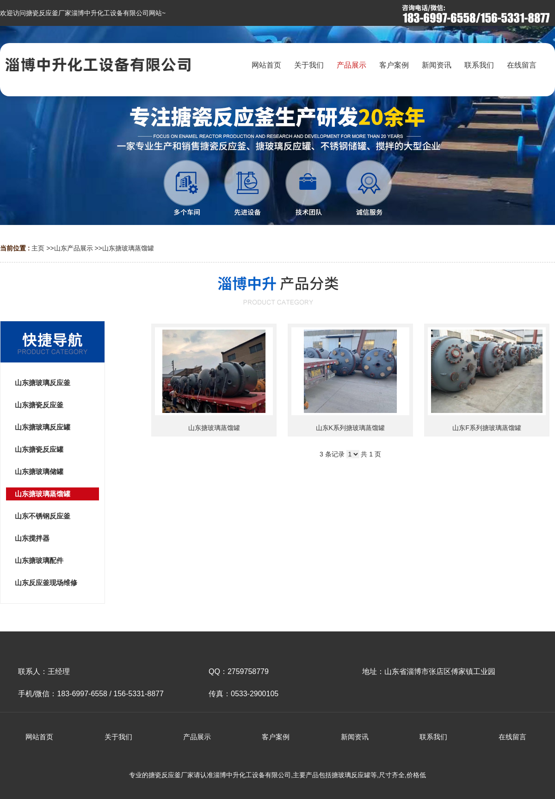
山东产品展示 (73, 248)
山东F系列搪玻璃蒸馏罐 (486, 427)
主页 (37, 248)
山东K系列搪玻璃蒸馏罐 (350, 427)
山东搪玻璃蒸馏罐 (128, 248)
